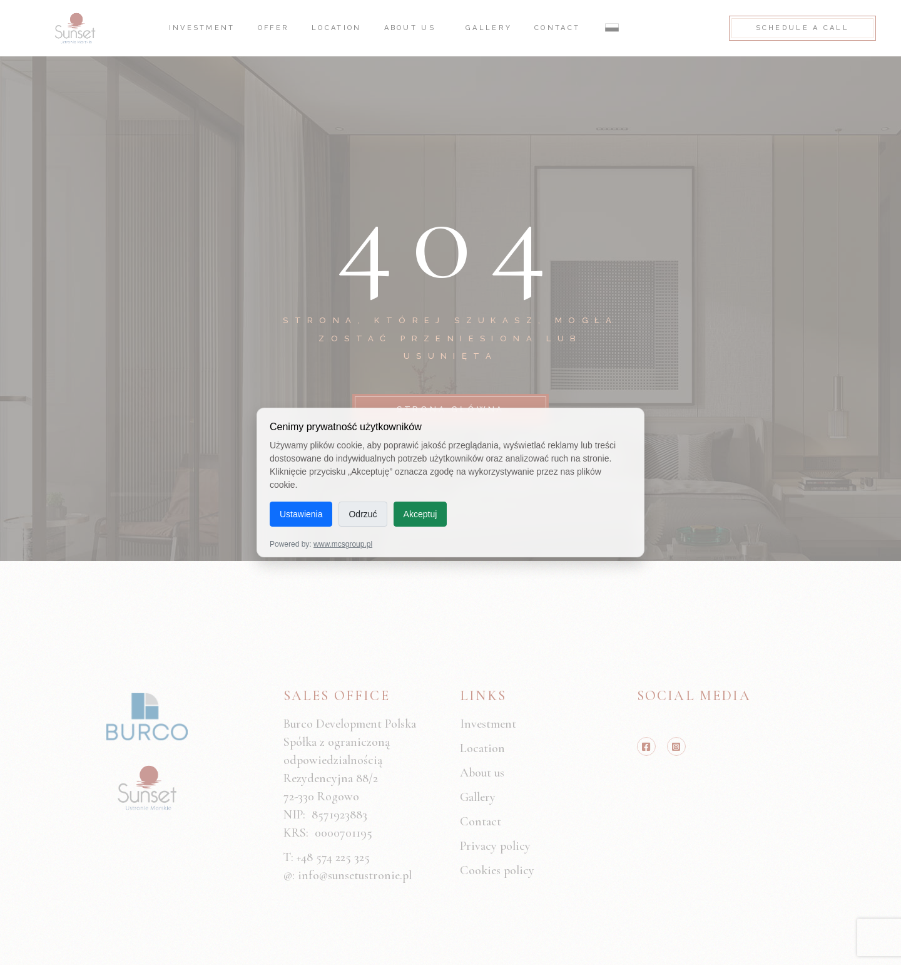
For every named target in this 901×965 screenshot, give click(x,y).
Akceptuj (420, 514)
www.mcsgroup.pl (342, 544)
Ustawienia (301, 514)
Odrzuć (363, 514)
